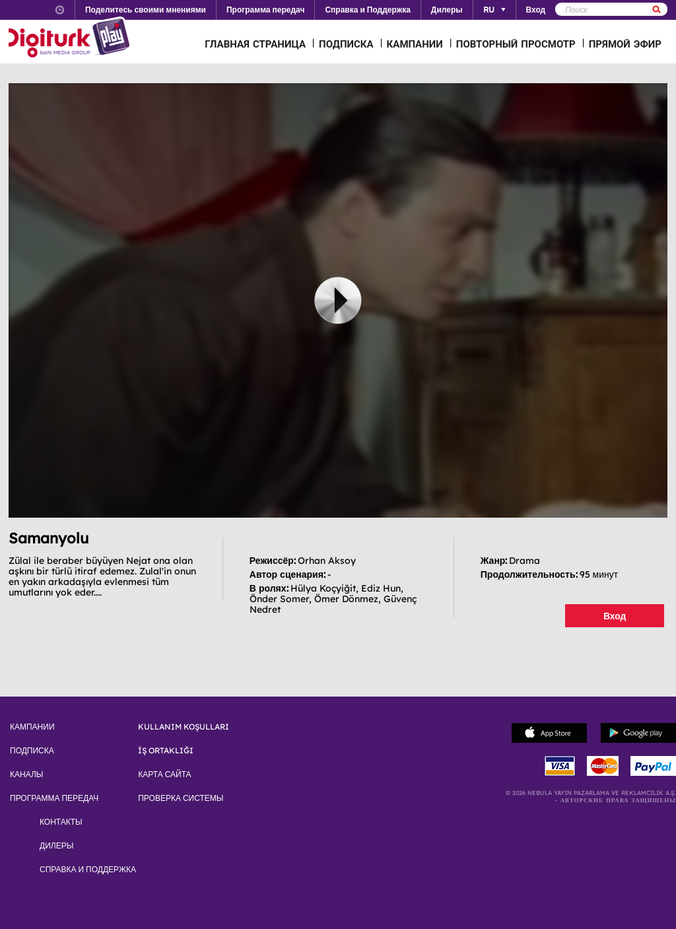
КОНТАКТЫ (61, 822)
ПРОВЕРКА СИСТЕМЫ (180, 798)
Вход (614, 616)
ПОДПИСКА (346, 44)
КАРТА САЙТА (164, 774)
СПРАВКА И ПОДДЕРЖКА (88, 870)
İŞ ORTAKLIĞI (165, 751)
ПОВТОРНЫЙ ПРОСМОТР (516, 44)
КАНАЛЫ (26, 774)
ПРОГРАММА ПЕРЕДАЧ (54, 798)
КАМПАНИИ (415, 44)
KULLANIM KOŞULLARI (183, 727)
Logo (71, 38)
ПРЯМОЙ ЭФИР (625, 44)
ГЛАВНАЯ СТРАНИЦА (255, 44)
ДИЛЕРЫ (56, 846)
